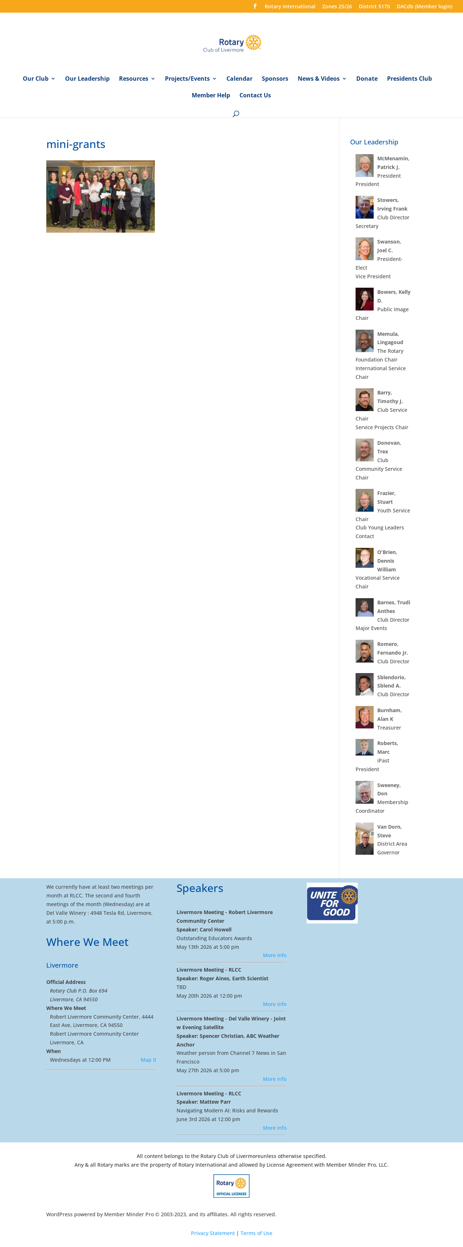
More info (274, 955)
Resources (133, 79)
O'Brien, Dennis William (387, 561)
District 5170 (374, 7)
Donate (367, 79)
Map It (148, 1059)
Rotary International (290, 7)
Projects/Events (187, 79)
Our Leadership (87, 79)
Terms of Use (256, 1233)
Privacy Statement (213, 1233)
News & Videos (319, 79)
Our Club (35, 79)
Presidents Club (409, 79)
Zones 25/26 (337, 7)
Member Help (211, 96)
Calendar (239, 79)
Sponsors (275, 79)
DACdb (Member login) (424, 7)
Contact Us (255, 96)
